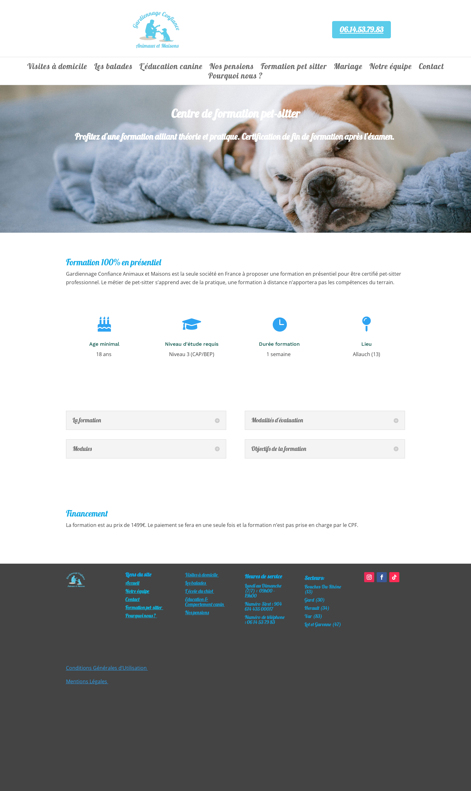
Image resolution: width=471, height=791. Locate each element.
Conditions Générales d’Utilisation (107, 667)
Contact (431, 67)
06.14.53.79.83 (361, 29)
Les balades (113, 67)
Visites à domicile (57, 67)
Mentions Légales (87, 681)
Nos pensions (232, 67)
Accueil (132, 583)
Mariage (348, 67)
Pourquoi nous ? (235, 76)
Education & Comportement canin (205, 601)
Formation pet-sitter (144, 607)
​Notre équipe (137, 591)
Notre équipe (391, 67)
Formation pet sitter (294, 67)
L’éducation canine (171, 67)
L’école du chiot (199, 591)
